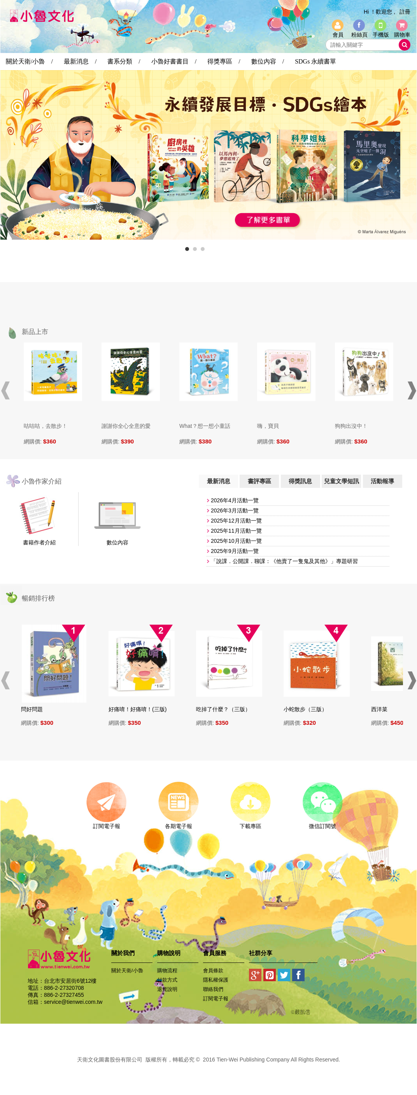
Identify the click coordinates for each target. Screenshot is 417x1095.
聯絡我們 (213, 989)
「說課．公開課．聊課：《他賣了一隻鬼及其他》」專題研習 (284, 561)
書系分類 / (123, 61)
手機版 (381, 35)
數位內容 (117, 542)
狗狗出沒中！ (351, 426)
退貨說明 (167, 989)
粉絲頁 (359, 35)
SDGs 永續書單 (315, 61)
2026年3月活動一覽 (235, 510)
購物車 (402, 35)
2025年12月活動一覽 (236, 520)
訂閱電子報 (106, 823)
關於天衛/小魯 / (29, 61)
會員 (338, 35)
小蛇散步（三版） (308, 709)
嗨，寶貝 (268, 426)
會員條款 (213, 970)
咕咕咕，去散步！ (45, 426)
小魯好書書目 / (173, 61)
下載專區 (250, 823)
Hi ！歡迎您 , (379, 12)
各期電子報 (178, 823)
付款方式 (167, 980)
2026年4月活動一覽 (235, 500)
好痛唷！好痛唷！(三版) (141, 709)
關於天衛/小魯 (127, 970)
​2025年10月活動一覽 (236, 541)
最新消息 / (80, 61)
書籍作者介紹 (39, 542)
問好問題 (35, 709)
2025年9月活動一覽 (235, 551)
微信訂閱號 (322, 823)
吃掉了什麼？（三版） (226, 709)
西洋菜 (382, 709)
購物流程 (167, 970)
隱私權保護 (215, 980)
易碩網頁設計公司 (208, 1068)
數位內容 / (267, 61)
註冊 (404, 12)
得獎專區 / (223, 61)
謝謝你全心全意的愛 (126, 426)
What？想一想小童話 (204, 426)
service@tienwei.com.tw (73, 1002)
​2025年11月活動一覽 (236, 531)
